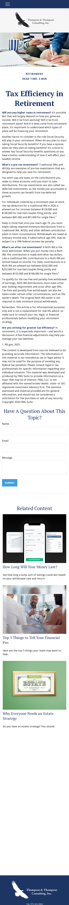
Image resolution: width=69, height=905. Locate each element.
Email (5, 440)
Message (7, 457)
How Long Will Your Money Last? (30, 566)
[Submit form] (9, 482)
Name (5, 423)
